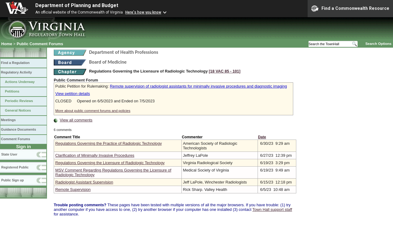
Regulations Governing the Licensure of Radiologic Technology (110, 162)
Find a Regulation (15, 63)
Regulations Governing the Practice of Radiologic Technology (108, 143)
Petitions (12, 91)
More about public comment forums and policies (92, 111)
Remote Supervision (73, 189)
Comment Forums (15, 139)
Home (6, 43)
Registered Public (15, 167)
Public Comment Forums (40, 43)
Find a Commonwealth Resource (350, 9)
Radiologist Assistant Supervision (84, 182)
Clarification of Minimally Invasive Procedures (94, 155)
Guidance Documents (18, 129)
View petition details (72, 93)
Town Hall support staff (272, 209)
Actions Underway (20, 82)
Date (262, 137)
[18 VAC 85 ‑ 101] (224, 71)
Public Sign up (12, 180)
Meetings (8, 120)
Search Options (378, 43)
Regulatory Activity (16, 72)
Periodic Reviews (19, 101)
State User (9, 154)
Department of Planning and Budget (76, 5)
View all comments (76, 120)
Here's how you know (143, 12)
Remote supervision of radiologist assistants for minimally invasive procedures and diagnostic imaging (198, 86)
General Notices (18, 110)
